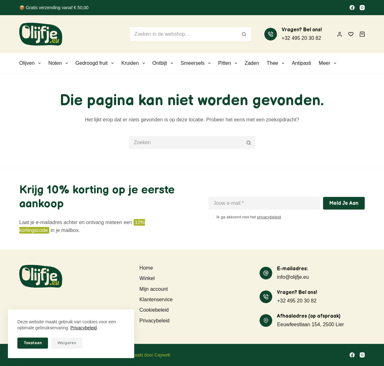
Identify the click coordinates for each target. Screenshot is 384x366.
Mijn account (154, 289)
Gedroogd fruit (95, 63)
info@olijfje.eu (293, 277)
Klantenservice (156, 299)
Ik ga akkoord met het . (249, 217)
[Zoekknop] (244, 34)
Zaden (252, 63)
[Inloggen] (339, 34)
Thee (277, 63)
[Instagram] (362, 7)
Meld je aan (343, 203)
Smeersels (197, 63)
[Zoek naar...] (183, 34)
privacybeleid (269, 217)
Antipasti (301, 63)
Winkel (147, 278)
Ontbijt (164, 63)
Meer (329, 63)
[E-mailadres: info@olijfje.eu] (266, 273)
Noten (59, 63)
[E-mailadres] (264, 203)
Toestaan (33, 342)
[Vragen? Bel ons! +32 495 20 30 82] (270, 34)
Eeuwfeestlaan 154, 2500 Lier (310, 324)
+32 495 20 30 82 (301, 38)
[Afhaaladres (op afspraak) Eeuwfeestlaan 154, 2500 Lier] (266, 320)
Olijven (31, 63)
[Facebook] (352, 7)
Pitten (229, 63)
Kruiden (134, 63)
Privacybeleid (83, 327)
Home (146, 268)
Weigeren (66, 342)
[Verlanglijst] (350, 34)
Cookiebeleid (154, 310)
